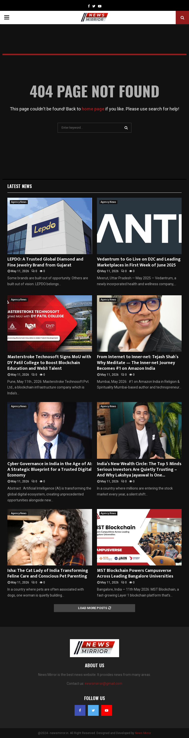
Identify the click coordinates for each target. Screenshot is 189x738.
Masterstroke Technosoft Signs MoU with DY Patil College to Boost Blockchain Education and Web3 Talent (49, 362)
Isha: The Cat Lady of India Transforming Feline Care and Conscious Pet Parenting (47, 573)
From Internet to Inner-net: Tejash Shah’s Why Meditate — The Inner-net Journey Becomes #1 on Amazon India (137, 362)
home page (93, 108)
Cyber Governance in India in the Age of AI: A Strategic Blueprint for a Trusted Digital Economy (49, 469)
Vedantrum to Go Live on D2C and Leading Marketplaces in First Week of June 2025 (139, 262)
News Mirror (143, 733)
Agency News (19, 202)
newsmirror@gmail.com (103, 683)
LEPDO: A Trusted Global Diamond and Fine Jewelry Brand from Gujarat (45, 262)
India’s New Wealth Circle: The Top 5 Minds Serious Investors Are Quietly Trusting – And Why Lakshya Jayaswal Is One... (139, 469)
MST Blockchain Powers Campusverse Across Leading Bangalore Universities (135, 573)
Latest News (19, 186)
